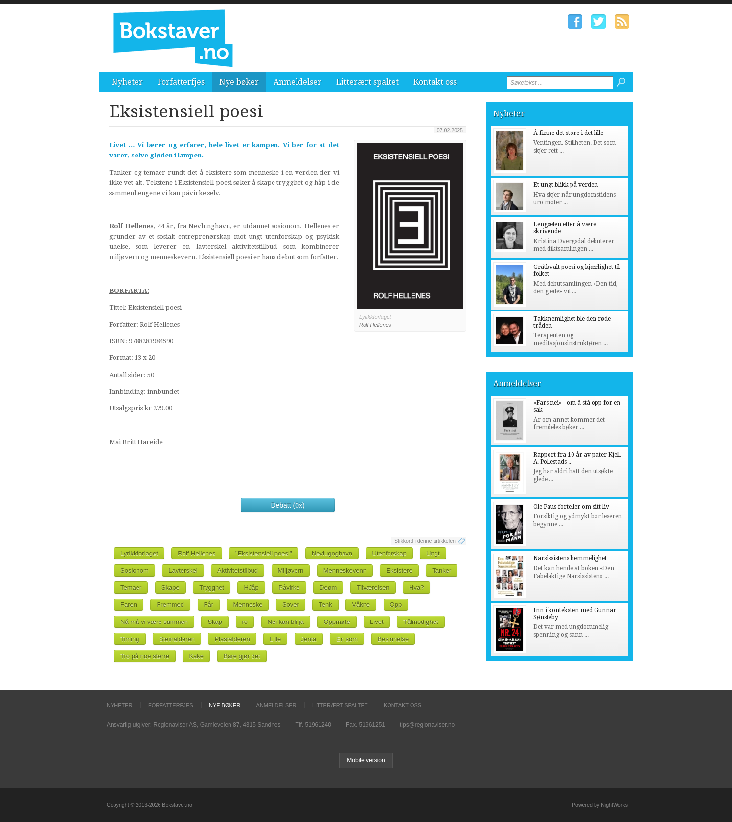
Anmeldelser (297, 82)
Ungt (432, 553)
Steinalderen (177, 639)
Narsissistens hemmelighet (570, 558)
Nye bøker (239, 82)
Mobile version (366, 760)
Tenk (325, 604)
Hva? (416, 587)
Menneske (247, 604)
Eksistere (399, 570)
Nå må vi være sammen (154, 621)
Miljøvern (291, 570)
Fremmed (170, 604)
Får (209, 604)
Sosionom (134, 570)
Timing (129, 639)
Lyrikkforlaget (139, 553)
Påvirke (288, 587)
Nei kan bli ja (286, 621)
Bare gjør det (242, 656)
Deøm (328, 587)
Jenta (309, 639)
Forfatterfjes (181, 82)
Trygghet (211, 587)
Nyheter (127, 82)
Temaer (130, 587)
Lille (275, 639)
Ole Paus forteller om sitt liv (571, 506)
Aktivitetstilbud (237, 570)
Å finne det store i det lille (568, 133)
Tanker (441, 570)
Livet (376, 621)
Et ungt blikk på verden (565, 184)
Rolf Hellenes (196, 553)
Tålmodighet (420, 621)
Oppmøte (336, 621)
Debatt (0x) (287, 505)
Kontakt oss (435, 82)
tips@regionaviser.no (427, 724)
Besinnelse (393, 639)
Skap (214, 621)
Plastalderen (232, 639)
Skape (170, 587)
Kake (196, 656)
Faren (128, 604)
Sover (290, 604)
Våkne (361, 604)
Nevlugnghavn (332, 553)
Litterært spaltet (367, 82)
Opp (396, 604)
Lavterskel (182, 570)
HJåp (251, 587)
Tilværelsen (373, 587)
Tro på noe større (144, 656)
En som (347, 639)
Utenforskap (389, 553)
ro (245, 621)
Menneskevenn (344, 570)
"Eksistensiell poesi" (263, 553)
